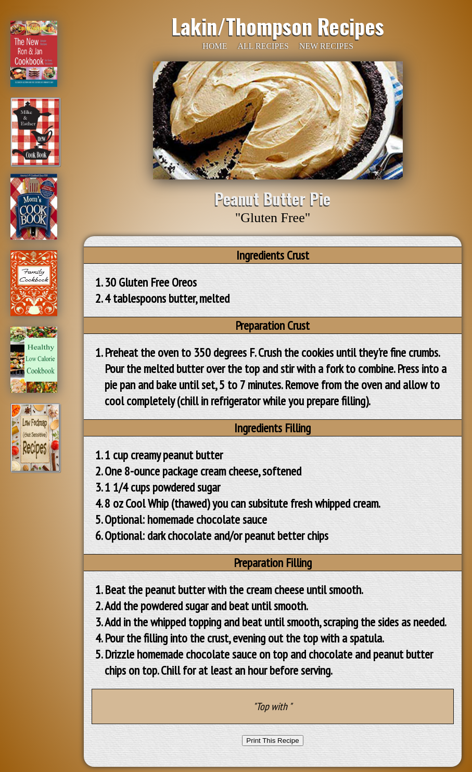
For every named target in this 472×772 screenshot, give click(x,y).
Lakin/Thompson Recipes (278, 26)
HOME (214, 46)
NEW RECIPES (326, 46)
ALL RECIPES (263, 46)
